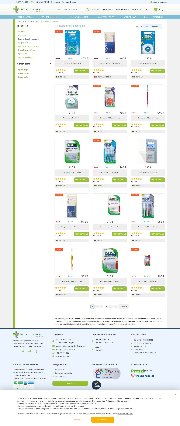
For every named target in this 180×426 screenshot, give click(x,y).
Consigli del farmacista (63, 373)
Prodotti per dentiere (26, 50)
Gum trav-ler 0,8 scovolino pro (147, 281)
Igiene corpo (23, 70)
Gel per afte (23, 43)
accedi (154, 2)
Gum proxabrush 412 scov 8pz (110, 281)
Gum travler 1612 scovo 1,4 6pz (148, 118)
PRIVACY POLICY (140, 346)
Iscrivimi (70, 383)
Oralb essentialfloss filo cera (148, 63)
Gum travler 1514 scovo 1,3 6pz (72, 281)
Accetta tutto (103, 420)
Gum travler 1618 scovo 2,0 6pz (148, 227)
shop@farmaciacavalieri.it (63, 349)
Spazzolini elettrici (25, 57)
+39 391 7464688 (60, 353)
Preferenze (77, 420)
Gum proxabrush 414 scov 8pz (71, 172)
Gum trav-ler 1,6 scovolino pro (109, 172)
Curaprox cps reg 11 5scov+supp (110, 63)
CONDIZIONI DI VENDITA (142, 343)
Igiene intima (23, 73)
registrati (163, 2)
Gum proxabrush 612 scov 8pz (110, 227)
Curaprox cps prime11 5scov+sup (71, 227)
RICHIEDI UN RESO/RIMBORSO (145, 353)
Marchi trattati (60, 370)
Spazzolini (22, 54)
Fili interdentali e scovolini (28, 39)
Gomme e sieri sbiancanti (28, 46)
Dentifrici (22, 35)
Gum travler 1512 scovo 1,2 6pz (110, 118)
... (115, 306)
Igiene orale (23, 77)
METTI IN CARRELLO (81, 71)
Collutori (21, 32)
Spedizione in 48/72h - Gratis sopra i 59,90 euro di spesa (53, 2)
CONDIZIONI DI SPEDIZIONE (143, 340)
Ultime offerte (60, 376)
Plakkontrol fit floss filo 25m (71, 118)
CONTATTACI (138, 350)
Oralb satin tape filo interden (72, 63)
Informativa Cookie (125, 414)
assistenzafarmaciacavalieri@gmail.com (69, 346)
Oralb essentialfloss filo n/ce (148, 172)
